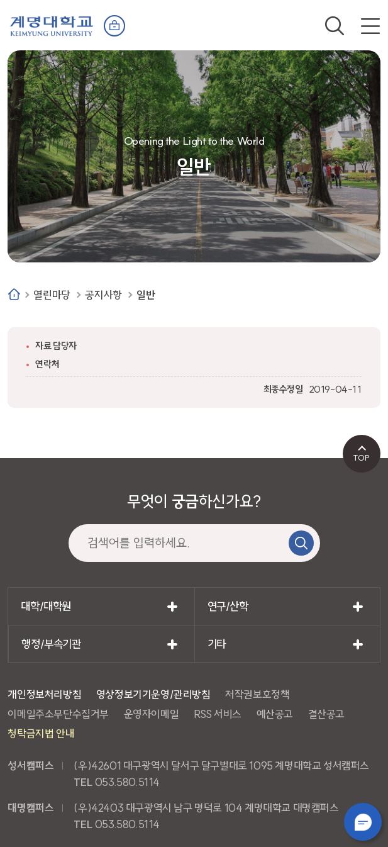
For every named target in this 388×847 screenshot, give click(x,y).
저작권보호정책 (257, 694)
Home (14, 294)
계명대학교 (52, 25)
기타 (217, 644)
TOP (361, 457)
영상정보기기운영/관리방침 (153, 694)
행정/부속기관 (50, 644)
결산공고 (326, 714)
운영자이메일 (151, 714)
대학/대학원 (46, 606)
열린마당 (51, 294)
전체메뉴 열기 (370, 26)
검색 (334, 26)
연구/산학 (228, 606)
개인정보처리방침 (44, 694)
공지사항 (103, 294)
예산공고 (275, 714)
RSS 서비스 (217, 714)
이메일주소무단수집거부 (58, 714)
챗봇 (363, 822)
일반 (145, 294)
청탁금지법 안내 (41, 733)
